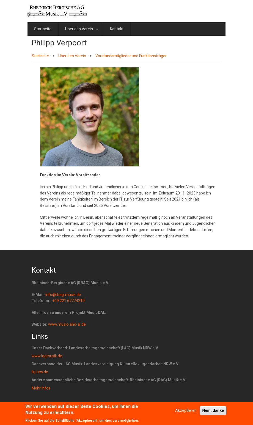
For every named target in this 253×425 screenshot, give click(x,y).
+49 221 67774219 (68, 300)
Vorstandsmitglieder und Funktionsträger (131, 56)
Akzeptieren (186, 412)
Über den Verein (82, 31)
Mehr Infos (41, 388)
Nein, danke (213, 412)
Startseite (42, 29)
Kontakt (116, 29)
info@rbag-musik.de (63, 294)
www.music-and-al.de (67, 324)
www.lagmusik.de (47, 356)
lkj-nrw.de (40, 372)
